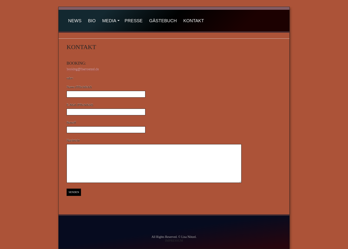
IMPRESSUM (174, 240)
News (74, 20)
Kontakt (193, 20)
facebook (103, 225)
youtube (132, 225)
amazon (217, 225)
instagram (187, 225)
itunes (246, 225)
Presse (133, 20)
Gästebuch (163, 20)
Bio (92, 20)
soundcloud (159, 225)
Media (109, 20)
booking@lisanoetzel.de (83, 69)
